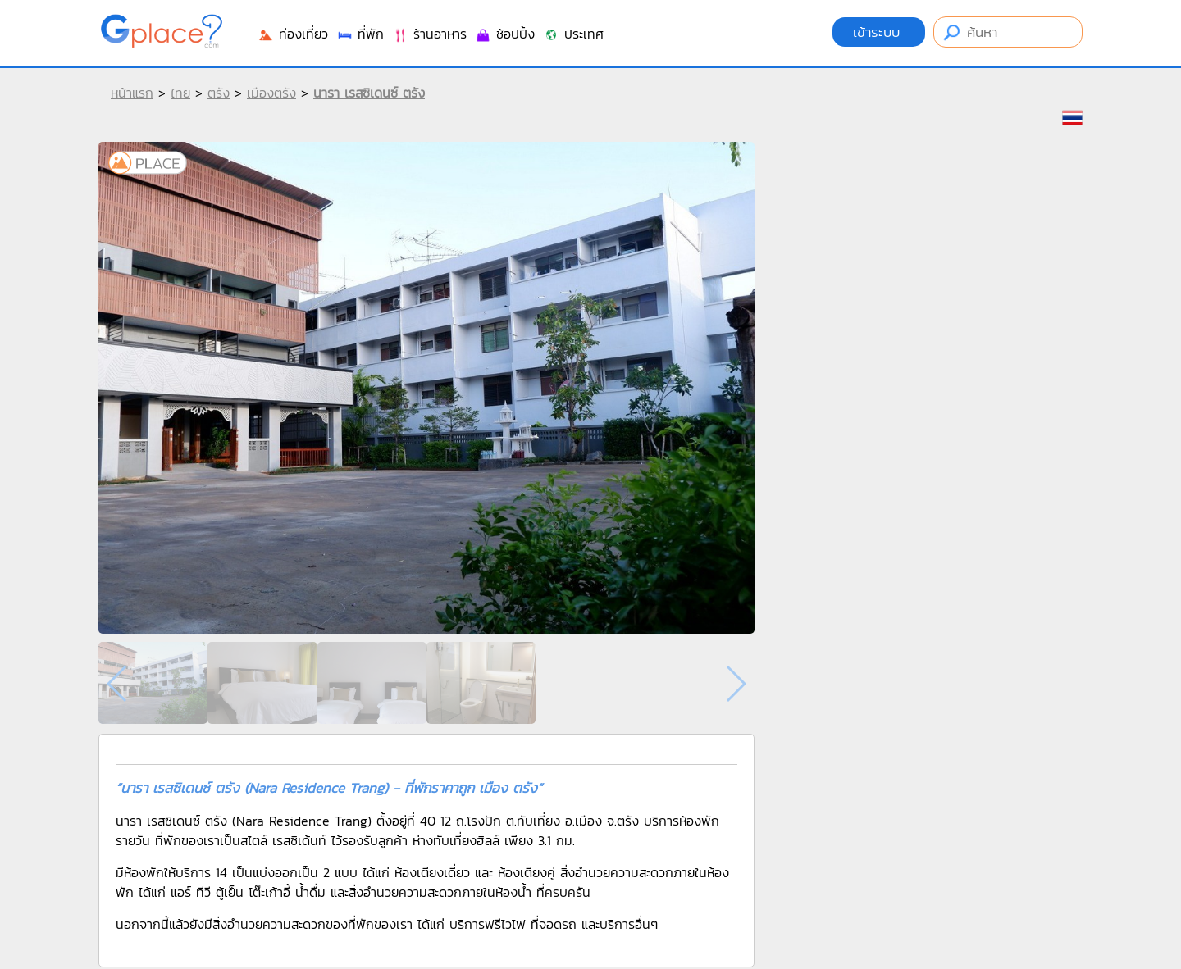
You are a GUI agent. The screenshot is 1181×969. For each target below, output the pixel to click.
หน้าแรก (132, 92)
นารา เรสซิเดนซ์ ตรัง (369, 92)
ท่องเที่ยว (293, 33)
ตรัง (218, 92)
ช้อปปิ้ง (505, 33)
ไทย (180, 92)
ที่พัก (360, 33)
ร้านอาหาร (429, 33)
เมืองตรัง (271, 92)
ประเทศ (573, 33)
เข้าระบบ (879, 32)
